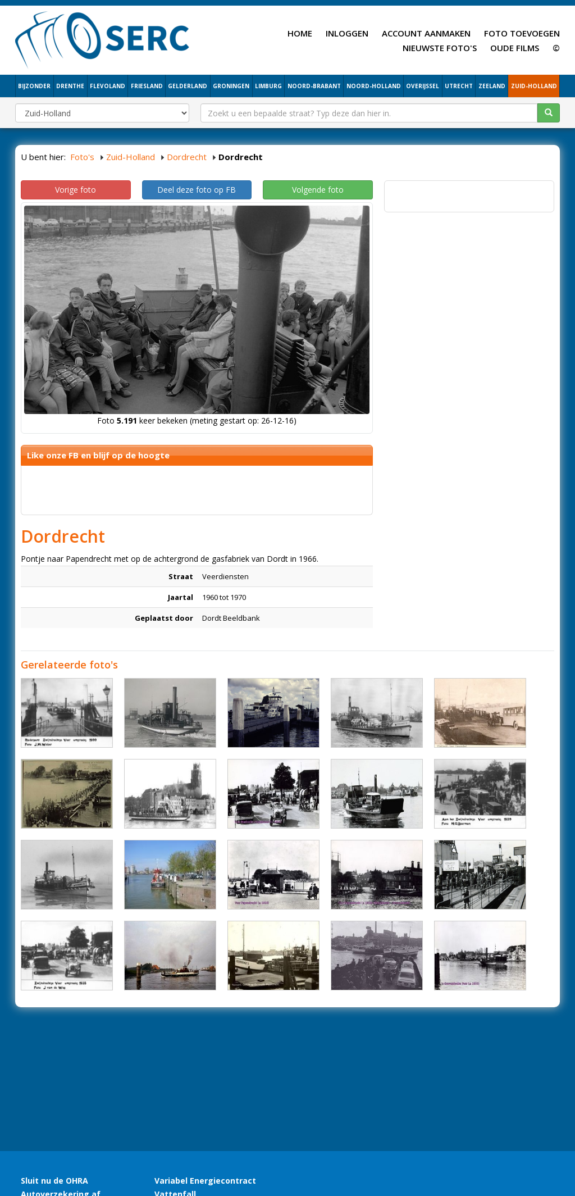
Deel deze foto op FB (196, 189)
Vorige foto (75, 189)
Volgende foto (318, 189)
